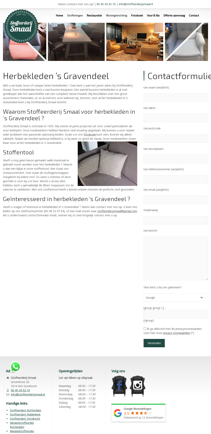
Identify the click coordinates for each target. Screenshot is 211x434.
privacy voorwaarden (176, 333)
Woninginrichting (116, 15)
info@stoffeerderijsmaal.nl (136, 4)
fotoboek (90, 134)
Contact (194, 15)
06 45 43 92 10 (106, 4)
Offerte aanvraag (174, 15)
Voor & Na (153, 15)
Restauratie (94, 15)
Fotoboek (137, 15)
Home (59, 15)
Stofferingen (75, 15)
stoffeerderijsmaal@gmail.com (117, 211)
